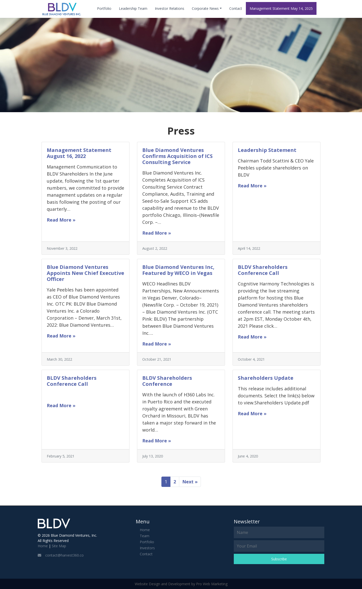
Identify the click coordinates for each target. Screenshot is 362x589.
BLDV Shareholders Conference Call (263, 270)
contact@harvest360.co (61, 555)
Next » (190, 482)
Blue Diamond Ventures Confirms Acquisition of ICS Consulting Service (177, 156)
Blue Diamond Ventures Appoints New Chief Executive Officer (85, 273)
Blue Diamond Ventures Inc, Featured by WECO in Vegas (178, 270)
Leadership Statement (267, 150)
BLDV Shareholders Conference (167, 380)
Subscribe (279, 559)
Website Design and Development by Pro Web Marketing (181, 583)
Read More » (61, 220)
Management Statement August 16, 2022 (79, 153)
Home (43, 545)
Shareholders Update (265, 377)
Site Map (59, 545)
